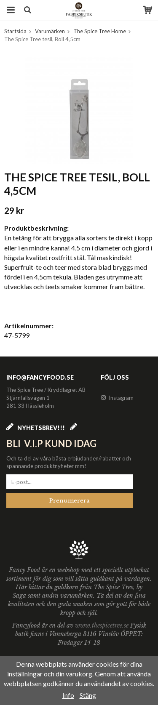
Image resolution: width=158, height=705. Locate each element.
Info (68, 695)
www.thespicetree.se (102, 625)
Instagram (117, 397)
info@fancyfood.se (40, 377)
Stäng (88, 695)
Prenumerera (69, 500)
